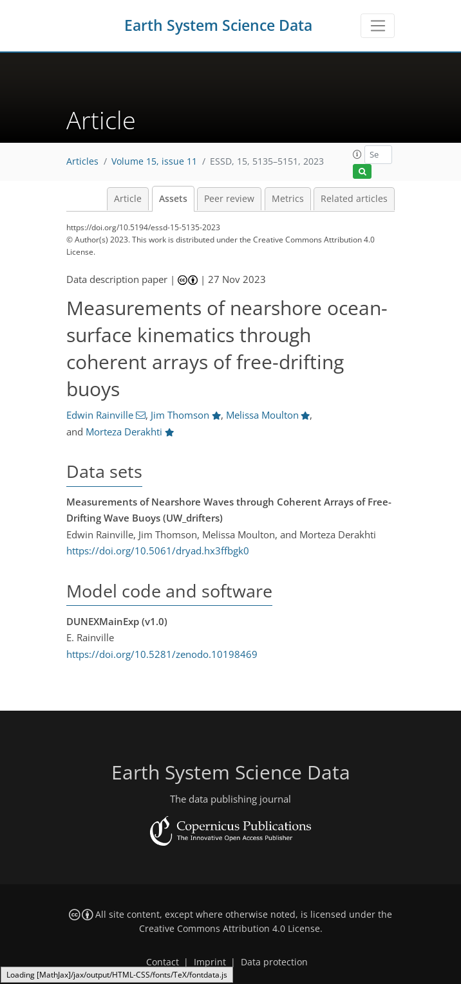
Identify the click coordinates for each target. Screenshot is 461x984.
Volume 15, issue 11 (154, 161)
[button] (357, 154)
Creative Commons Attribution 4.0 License (229, 928)
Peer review (229, 199)
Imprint (210, 962)
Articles (82, 161)
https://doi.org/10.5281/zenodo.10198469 (162, 654)
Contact (162, 962)
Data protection (274, 962)
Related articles (354, 199)
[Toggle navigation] (378, 26)
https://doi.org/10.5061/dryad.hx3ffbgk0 (157, 550)
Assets (173, 199)
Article (128, 199)
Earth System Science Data (218, 25)
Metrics (288, 199)
